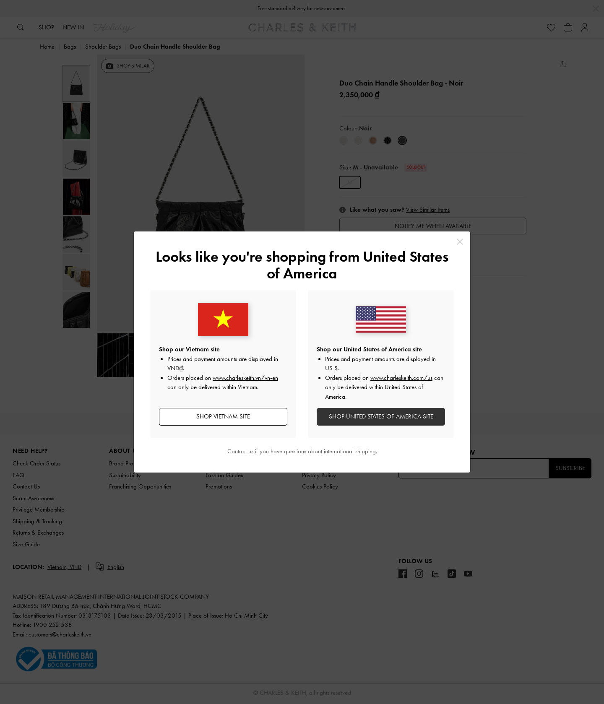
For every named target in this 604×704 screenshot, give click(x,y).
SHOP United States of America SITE (381, 416)
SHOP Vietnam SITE (223, 416)
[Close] (460, 242)
